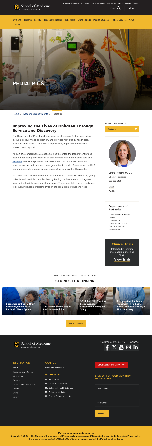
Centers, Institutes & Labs (94, 3)
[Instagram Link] (128, 347)
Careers (16, 380)
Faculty (37, 20)
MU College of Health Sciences (59, 388)
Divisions (17, 20)
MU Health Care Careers (56, 384)
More (133, 8)
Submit (102, 413)
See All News (76, 323)
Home (16, 113)
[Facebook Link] (107, 347)
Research (28, 20)
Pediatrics (112, 129)
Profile (112, 191)
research (17, 161)
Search (114, 8)
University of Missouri (55, 368)
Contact (135, 342)
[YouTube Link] (121, 347)
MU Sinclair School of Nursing (58, 396)
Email (111, 187)
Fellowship (70, 20)
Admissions (18, 376)
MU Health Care (52, 379)
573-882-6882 (115, 229)
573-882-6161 (115, 181)
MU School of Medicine (55, 392)
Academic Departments (72, 3)
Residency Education (53, 20)
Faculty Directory (132, 3)
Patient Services (119, 20)
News (131, 20)
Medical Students (101, 20)
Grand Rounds (84, 20)
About (15, 368)
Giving (18, 24)
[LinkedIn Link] (135, 347)
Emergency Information (111, 365)
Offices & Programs (115, 3)
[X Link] (114, 347)
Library (16, 397)
